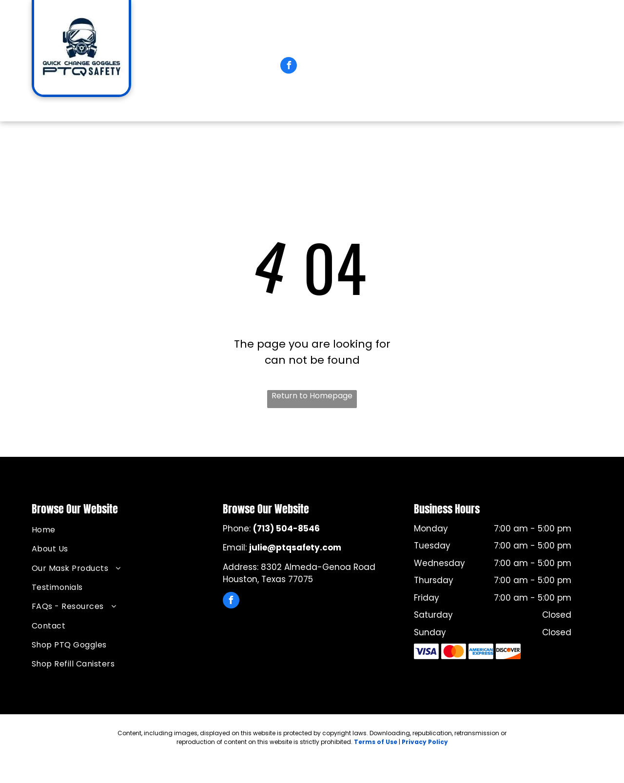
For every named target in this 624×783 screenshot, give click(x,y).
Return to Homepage (312, 395)
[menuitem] (61, 110)
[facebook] (288, 66)
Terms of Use (375, 742)
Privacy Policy (425, 742)
